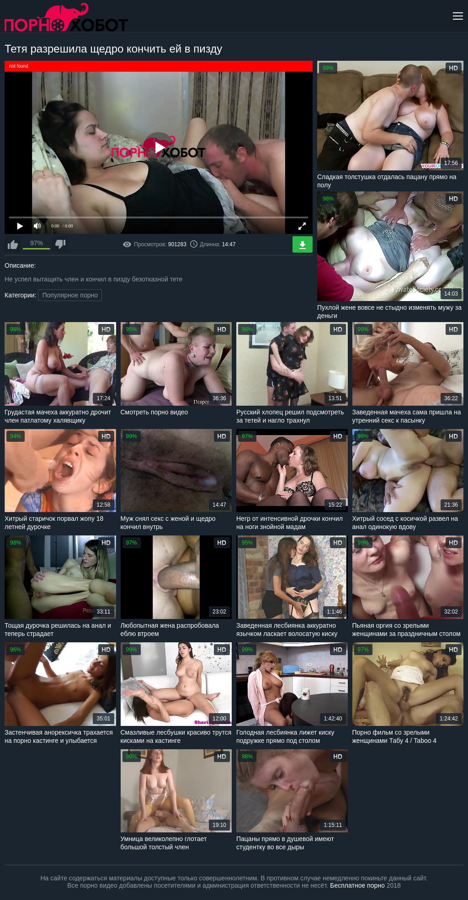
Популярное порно (70, 295)
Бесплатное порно (357, 885)
